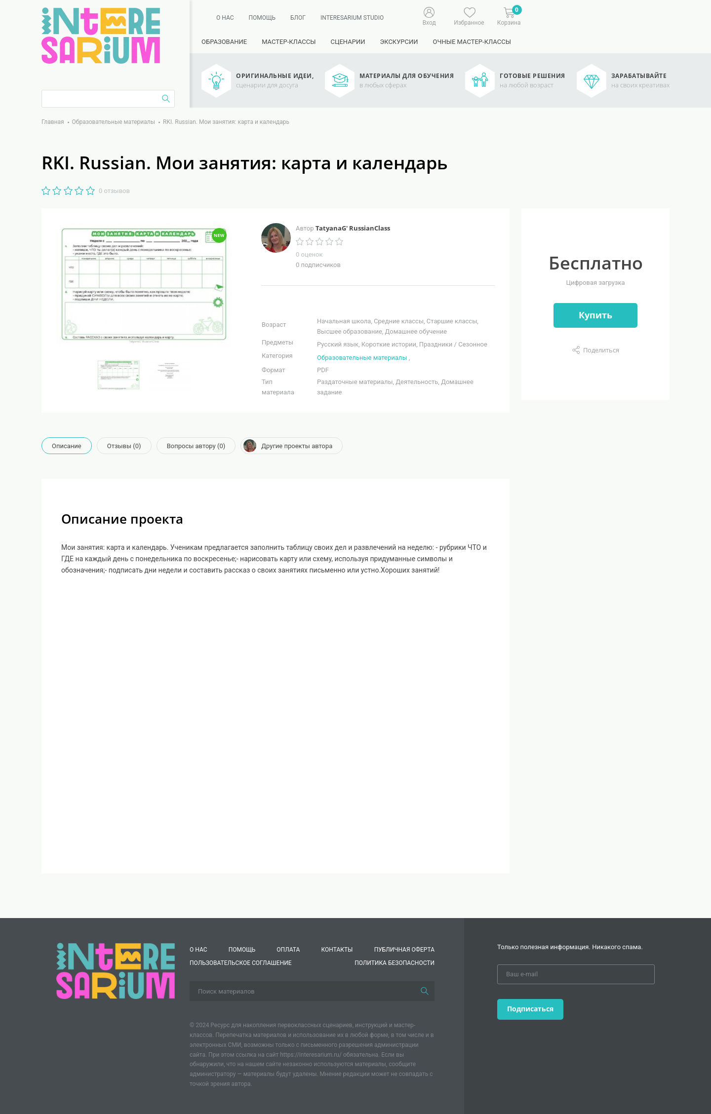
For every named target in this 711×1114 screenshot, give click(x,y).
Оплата (288, 949)
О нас (225, 17)
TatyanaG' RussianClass (353, 228)
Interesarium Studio (352, 17)
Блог (298, 17)
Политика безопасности (394, 963)
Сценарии (347, 41)
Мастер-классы (289, 41)
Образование (224, 41)
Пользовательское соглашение (241, 963)
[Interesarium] (115, 970)
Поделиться (601, 350)
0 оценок (309, 254)
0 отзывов (114, 190)
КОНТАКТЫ (337, 949)
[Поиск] (424, 991)
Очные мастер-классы (472, 41)
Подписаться (530, 1008)
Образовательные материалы (362, 357)
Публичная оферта (404, 949)
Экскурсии (399, 41)
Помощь (262, 17)
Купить (595, 315)
